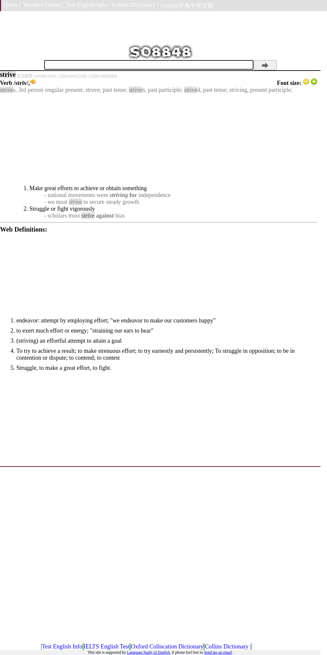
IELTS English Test (107, 646)
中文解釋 (25, 75)
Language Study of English (148, 652)
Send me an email (218, 652)
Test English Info (62, 646)
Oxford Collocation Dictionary (167, 646)
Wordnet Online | (43, 5)
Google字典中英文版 (187, 5)
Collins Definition (103, 75)
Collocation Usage (72, 75)
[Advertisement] (158, 139)
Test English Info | (87, 5)
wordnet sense (45, 75)
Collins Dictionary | (135, 5)
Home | (12, 5)
